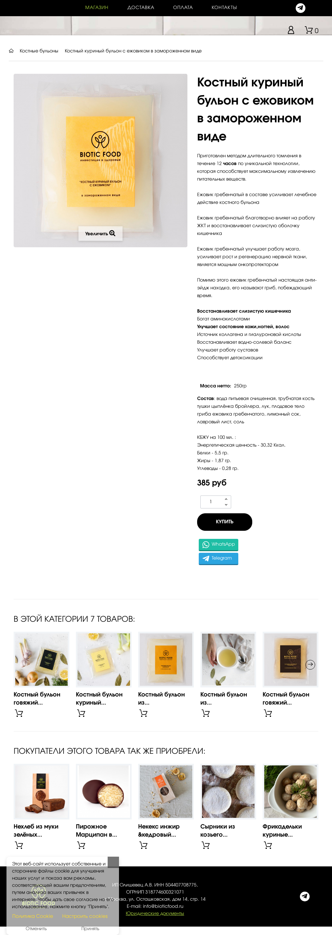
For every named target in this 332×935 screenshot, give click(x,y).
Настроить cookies (85, 916)
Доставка (140, 8)
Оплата (183, 8)
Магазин (97, 8)
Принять (90, 929)
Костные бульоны (39, 51)
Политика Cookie (32, 916)
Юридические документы (155, 913)
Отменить (36, 929)
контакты (224, 8)
